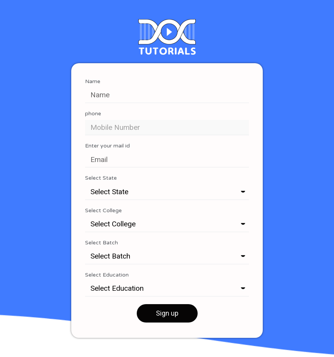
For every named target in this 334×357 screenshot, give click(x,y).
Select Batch (101, 243)
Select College (103, 211)
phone (93, 114)
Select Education (107, 275)
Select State (101, 178)
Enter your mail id (107, 146)
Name (92, 82)
